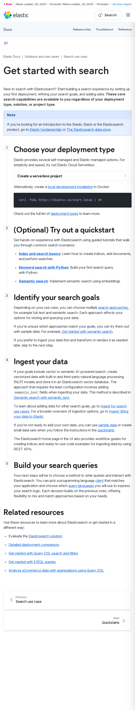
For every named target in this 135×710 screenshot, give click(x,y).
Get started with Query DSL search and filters (43, 553)
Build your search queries (56, 465)
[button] (6, 43)
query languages (81, 486)
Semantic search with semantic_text (41, 397)
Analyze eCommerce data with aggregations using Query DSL (56, 570)
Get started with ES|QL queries (32, 562)
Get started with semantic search (87, 331)
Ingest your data (41, 361)
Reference (125, 29)
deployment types (64, 213)
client (99, 480)
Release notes (82, 29)
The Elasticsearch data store (89, 129)
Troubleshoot (104, 29)
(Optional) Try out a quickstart (64, 229)
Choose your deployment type (64, 149)
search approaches (113, 307)
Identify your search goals (56, 297)
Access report (122, 4)
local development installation (70, 187)
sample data (107, 425)
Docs (7, 29)
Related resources (33, 511)
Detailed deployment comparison (34, 545)
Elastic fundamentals (46, 129)
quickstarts (106, 430)
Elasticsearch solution (45, 536)
